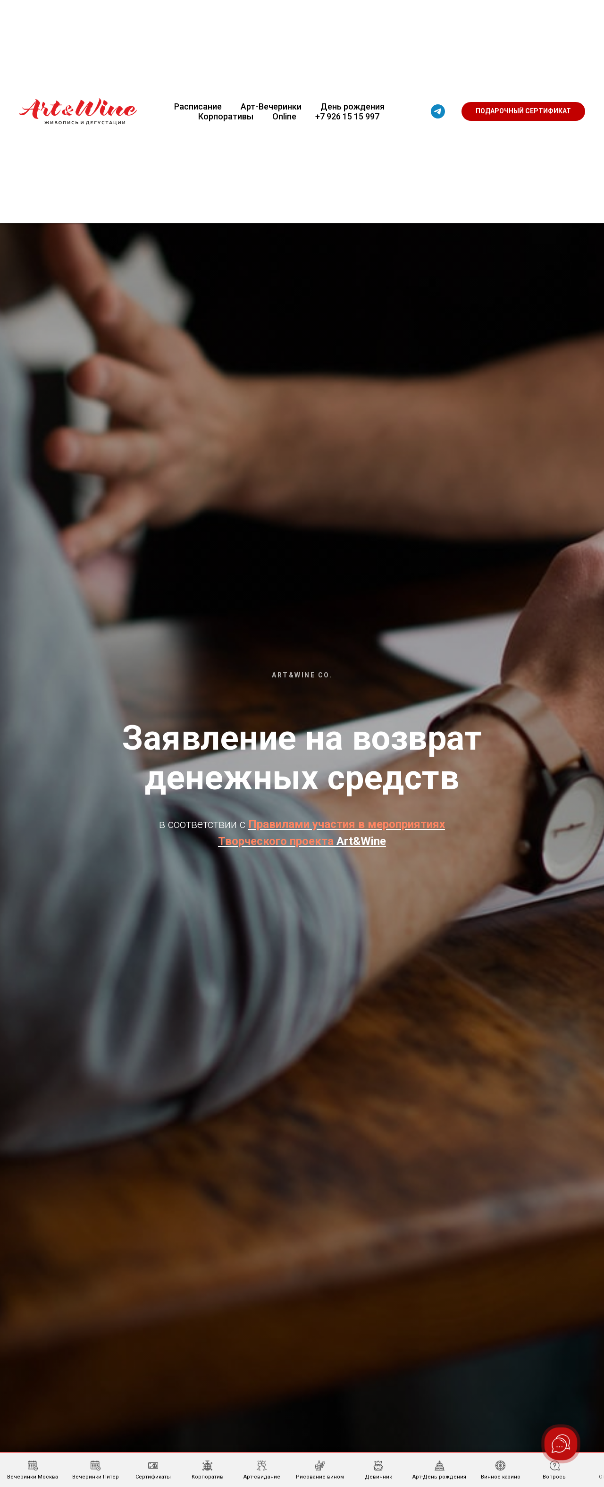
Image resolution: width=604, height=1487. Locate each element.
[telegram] (438, 111)
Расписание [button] (198, 106)
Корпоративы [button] (225, 116)
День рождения (352, 106)
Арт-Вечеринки (271, 106)
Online (284, 116)
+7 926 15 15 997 (347, 116)
